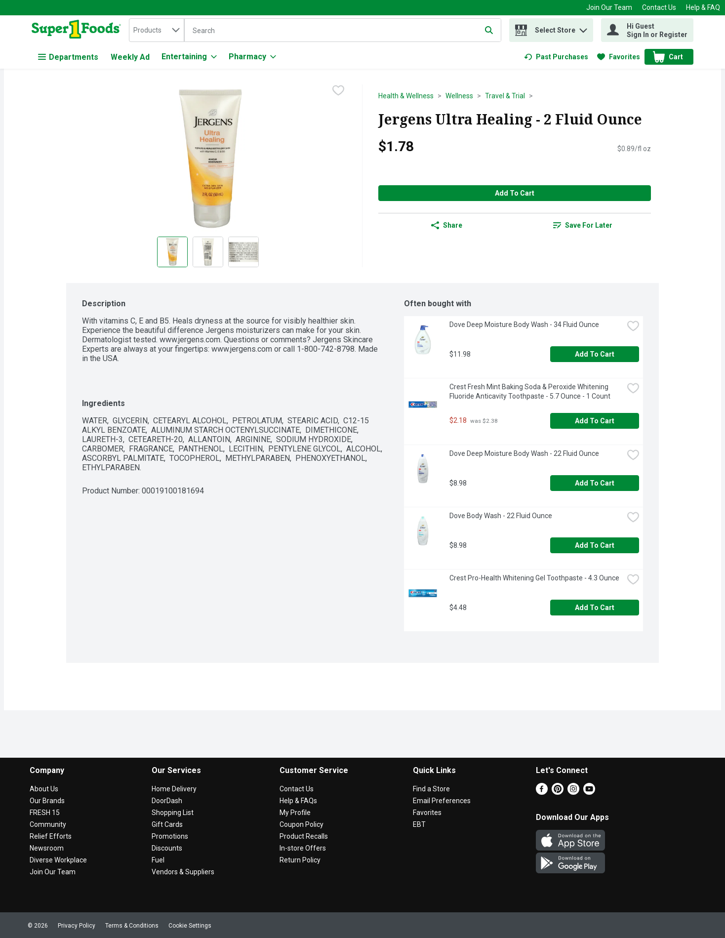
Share (446, 225)
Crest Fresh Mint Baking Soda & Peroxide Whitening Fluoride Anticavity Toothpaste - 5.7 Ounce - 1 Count (529, 391)
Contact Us (659, 7)
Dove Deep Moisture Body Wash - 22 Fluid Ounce (524, 453)
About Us (44, 789)
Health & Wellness (406, 96)
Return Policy (300, 860)
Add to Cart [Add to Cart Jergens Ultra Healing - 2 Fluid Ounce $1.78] (514, 193)
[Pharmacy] (252, 57)
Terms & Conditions (132, 925)
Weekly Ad (130, 57)
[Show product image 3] (243, 252)
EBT (419, 824)
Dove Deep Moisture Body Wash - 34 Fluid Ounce (524, 324)
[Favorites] (618, 56)
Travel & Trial (505, 96)
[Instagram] (573, 792)
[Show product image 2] (208, 252)
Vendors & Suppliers (183, 872)
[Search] (343, 30)
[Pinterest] (558, 792)
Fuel (158, 860)
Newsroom (47, 848)
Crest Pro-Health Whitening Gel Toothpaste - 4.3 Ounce (534, 578)
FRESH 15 (45, 812)
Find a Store (431, 789)
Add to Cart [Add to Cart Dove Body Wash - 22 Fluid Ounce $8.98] (594, 545)
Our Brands (47, 801)
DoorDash (167, 801)
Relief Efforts (51, 836)
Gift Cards (167, 824)
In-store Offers (303, 848)
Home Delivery (174, 789)
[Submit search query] (489, 30)
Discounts (167, 848)
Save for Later (582, 225)
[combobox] (156, 30)
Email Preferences (442, 801)
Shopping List (173, 812)
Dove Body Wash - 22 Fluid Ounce (500, 516)
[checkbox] (338, 91)
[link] (556, 56)
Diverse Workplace (58, 860)
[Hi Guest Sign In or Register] (647, 30)
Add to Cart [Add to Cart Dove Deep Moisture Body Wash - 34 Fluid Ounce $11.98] (594, 354)
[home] (78, 30)
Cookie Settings (189, 925)
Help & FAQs (298, 801)
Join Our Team (609, 7)
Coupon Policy (301, 824)
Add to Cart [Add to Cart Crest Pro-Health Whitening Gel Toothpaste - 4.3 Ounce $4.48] (594, 608)
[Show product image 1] (172, 252)
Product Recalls (304, 836)
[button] (583, 28)
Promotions (170, 836)
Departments (68, 57)
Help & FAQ (703, 7)
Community (48, 824)
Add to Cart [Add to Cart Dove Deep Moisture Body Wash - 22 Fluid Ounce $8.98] (594, 483)
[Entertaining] (189, 57)
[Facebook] (542, 792)
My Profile (295, 812)
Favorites (427, 812)
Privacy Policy (76, 925)
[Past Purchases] (556, 56)
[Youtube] (589, 792)
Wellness (459, 96)
